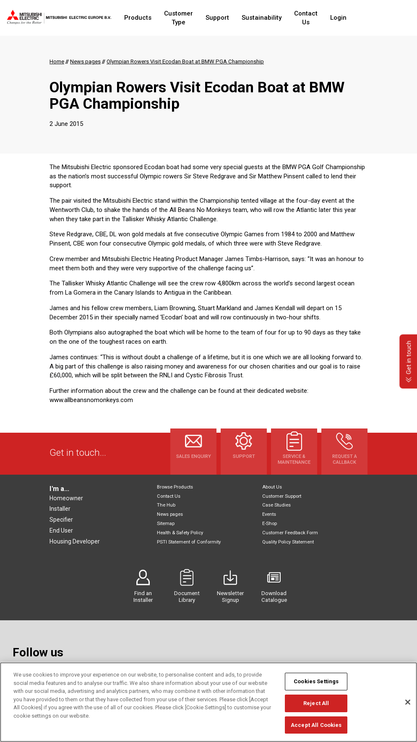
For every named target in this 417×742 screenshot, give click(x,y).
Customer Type (187, 17)
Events (269, 514)
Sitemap (166, 523)
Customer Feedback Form (290, 533)
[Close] (408, 708)
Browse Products (175, 487)
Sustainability (278, 17)
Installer (60, 508)
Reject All (316, 709)
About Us (272, 487)
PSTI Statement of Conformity (189, 542)
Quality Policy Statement (288, 542)
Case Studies (276, 505)
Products (139, 17)
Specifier (61, 519)
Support (234, 17)
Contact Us (327, 17)
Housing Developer (75, 541)
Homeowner (66, 498)
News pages (170, 514)
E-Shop (269, 523)
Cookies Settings (316, 687)
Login (364, 17)
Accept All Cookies (316, 731)
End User (61, 530)
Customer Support (281, 496)
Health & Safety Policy (180, 533)
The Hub (166, 505)
